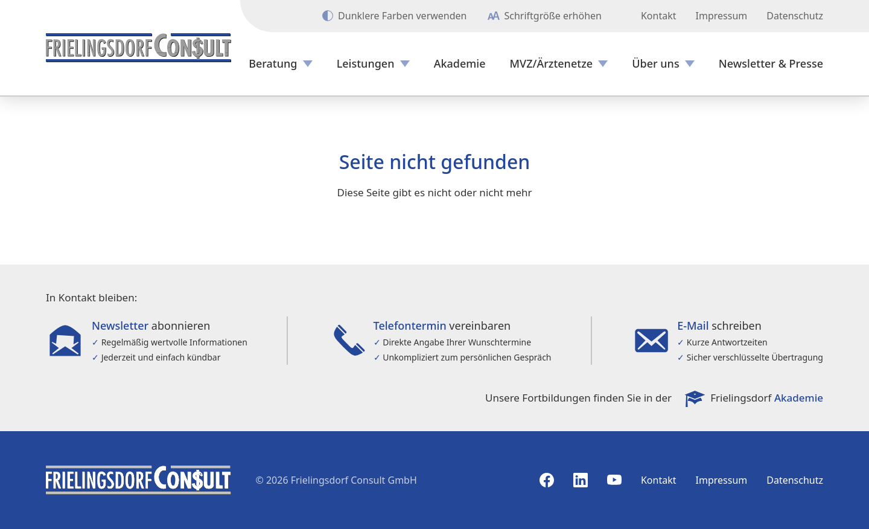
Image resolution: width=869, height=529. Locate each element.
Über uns (655, 64)
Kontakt (658, 16)
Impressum (722, 16)
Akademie (460, 64)
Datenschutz (794, 16)
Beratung (273, 64)
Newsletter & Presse (771, 64)
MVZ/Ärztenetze (551, 64)
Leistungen (366, 64)
